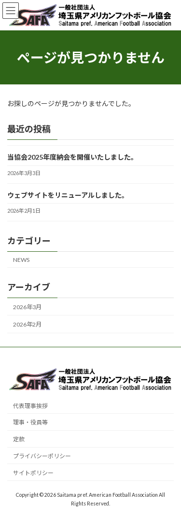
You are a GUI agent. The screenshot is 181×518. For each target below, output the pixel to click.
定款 (19, 439)
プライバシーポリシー (42, 456)
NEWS (21, 259)
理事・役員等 (30, 422)
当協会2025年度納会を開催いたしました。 (72, 157)
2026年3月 (27, 307)
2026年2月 (27, 324)
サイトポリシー (33, 472)
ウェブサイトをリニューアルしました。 (67, 195)
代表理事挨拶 (30, 405)
